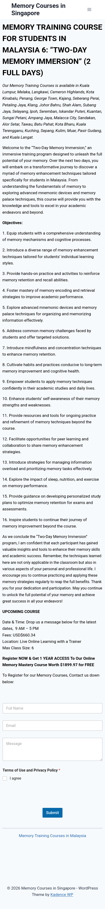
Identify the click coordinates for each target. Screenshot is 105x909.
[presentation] (38, 805)
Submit (52, 812)
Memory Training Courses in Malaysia (52, 835)
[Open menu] (89, 9)
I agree (15, 778)
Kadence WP (61, 894)
